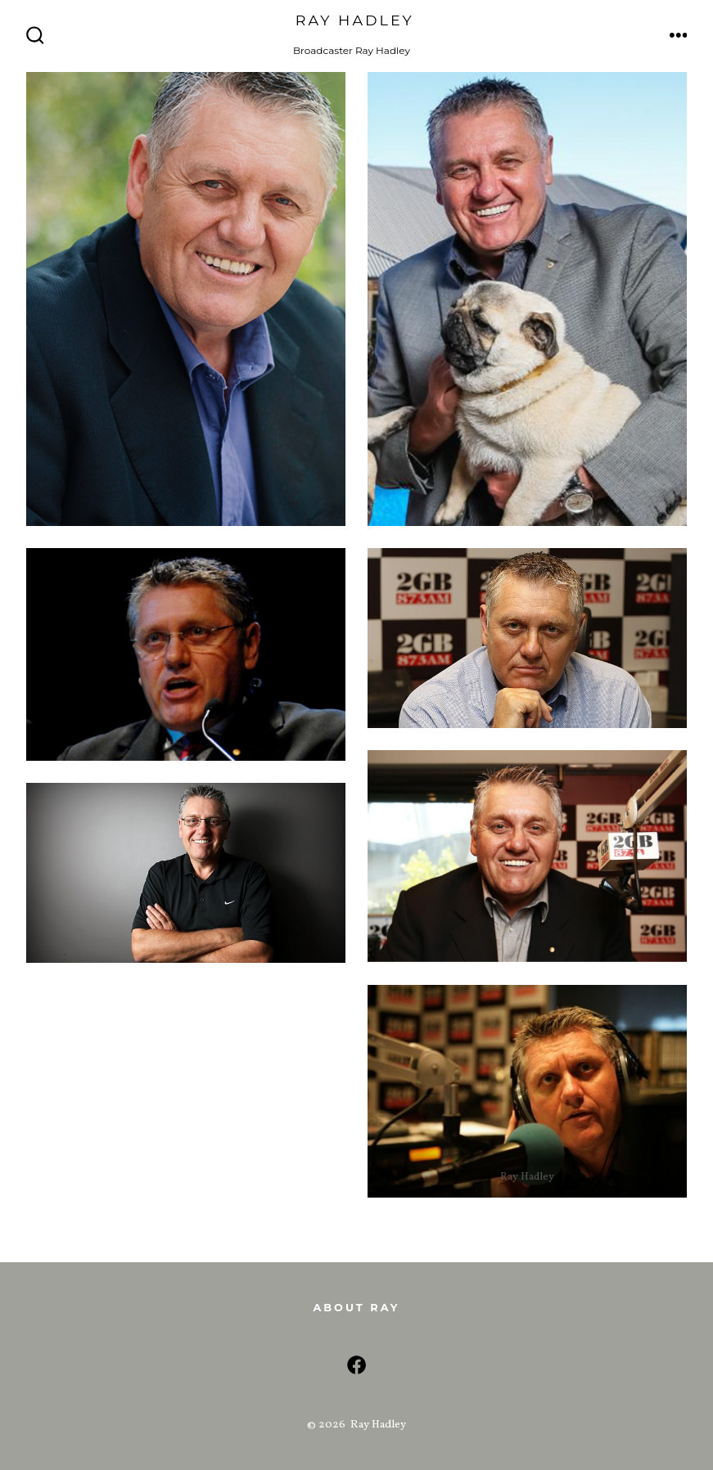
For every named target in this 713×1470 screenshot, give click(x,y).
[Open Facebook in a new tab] (356, 1364)
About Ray (356, 1307)
